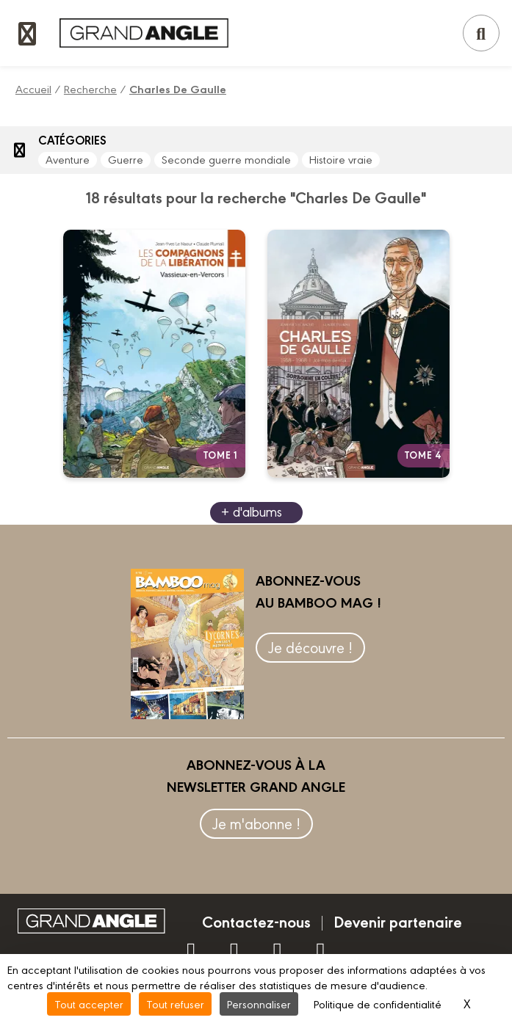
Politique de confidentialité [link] (377, 1003)
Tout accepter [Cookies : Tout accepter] (88, 1003)
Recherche (90, 88)
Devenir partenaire (397, 921)
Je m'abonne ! (256, 823)
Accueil (33, 88)
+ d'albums (251, 511)
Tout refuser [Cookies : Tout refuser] (175, 1003)
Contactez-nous (256, 921)
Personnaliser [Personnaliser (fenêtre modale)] (259, 1003)
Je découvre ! (310, 647)
